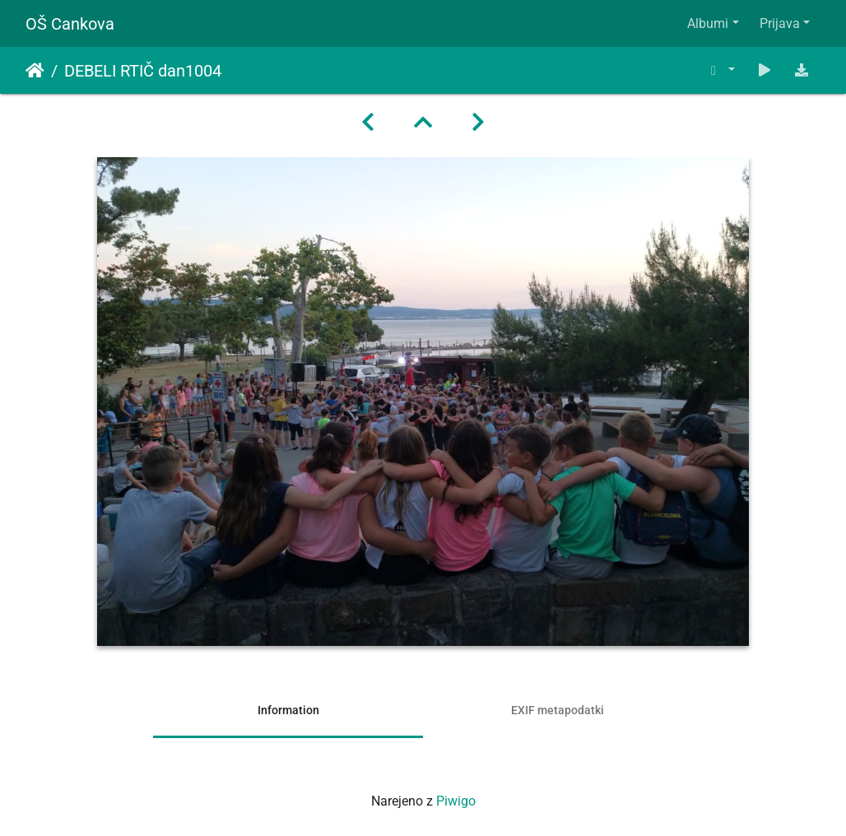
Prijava (780, 23)
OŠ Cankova (70, 24)
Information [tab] (288, 710)
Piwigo (456, 801)
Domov (35, 70)
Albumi (707, 23)
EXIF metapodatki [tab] (557, 710)
